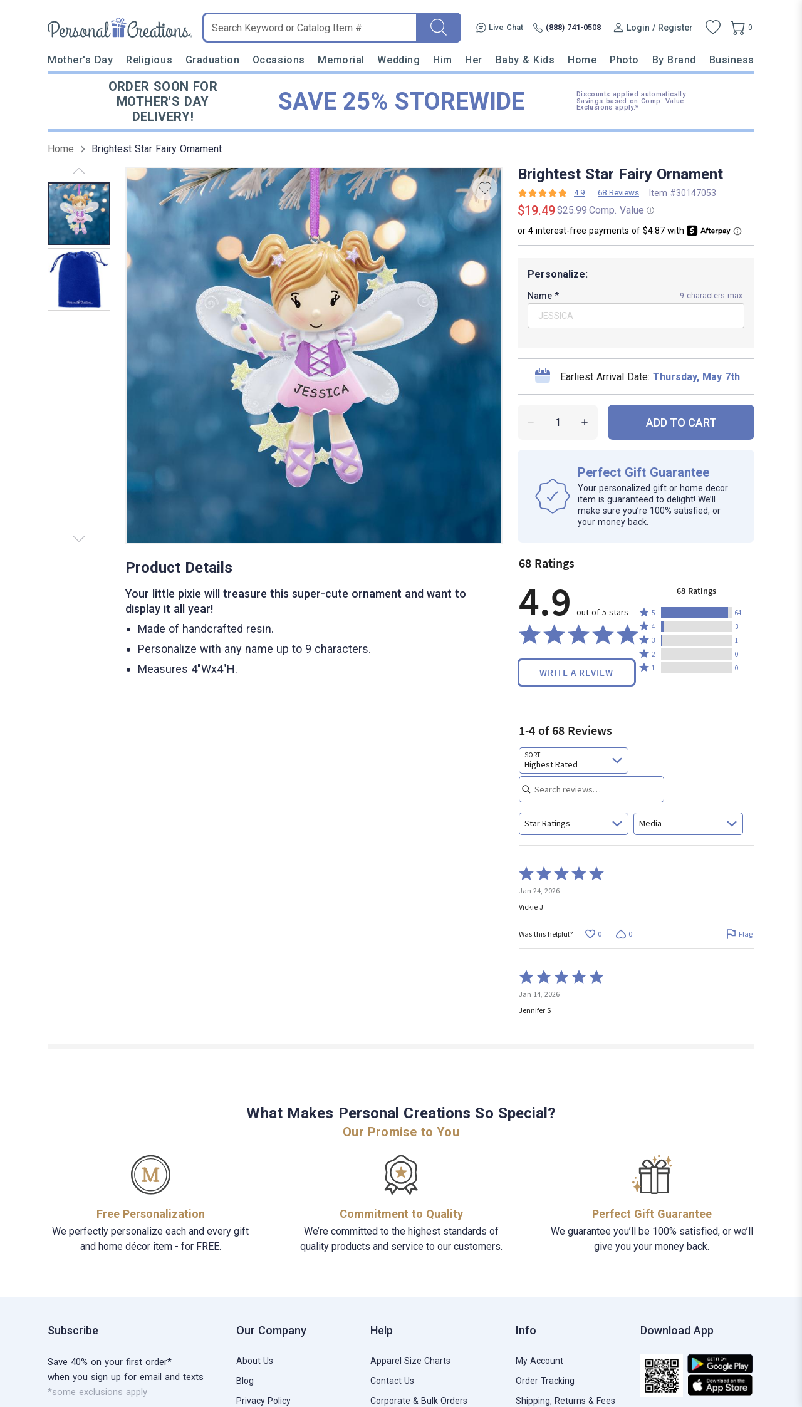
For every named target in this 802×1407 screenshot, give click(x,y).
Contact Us (392, 1381)
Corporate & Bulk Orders (418, 1401)
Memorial (341, 60)
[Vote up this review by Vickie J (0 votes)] (593, 934)
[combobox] (573, 760)
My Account (539, 1361)
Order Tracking (545, 1381)
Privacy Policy (263, 1401)
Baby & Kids (525, 60)
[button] (696, 612)
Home (582, 60)
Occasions (279, 60)
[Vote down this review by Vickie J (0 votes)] (623, 934)
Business (731, 60)
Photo (624, 60)
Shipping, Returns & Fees (565, 1401)
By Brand (674, 60)
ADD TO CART (681, 422)
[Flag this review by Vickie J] (739, 934)
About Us (254, 1361)
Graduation (212, 60)
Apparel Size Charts (410, 1361)
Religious (149, 60)
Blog (245, 1381)
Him (442, 60)
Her (473, 60)
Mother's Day (80, 60)
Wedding (398, 60)
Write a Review (576, 672)
